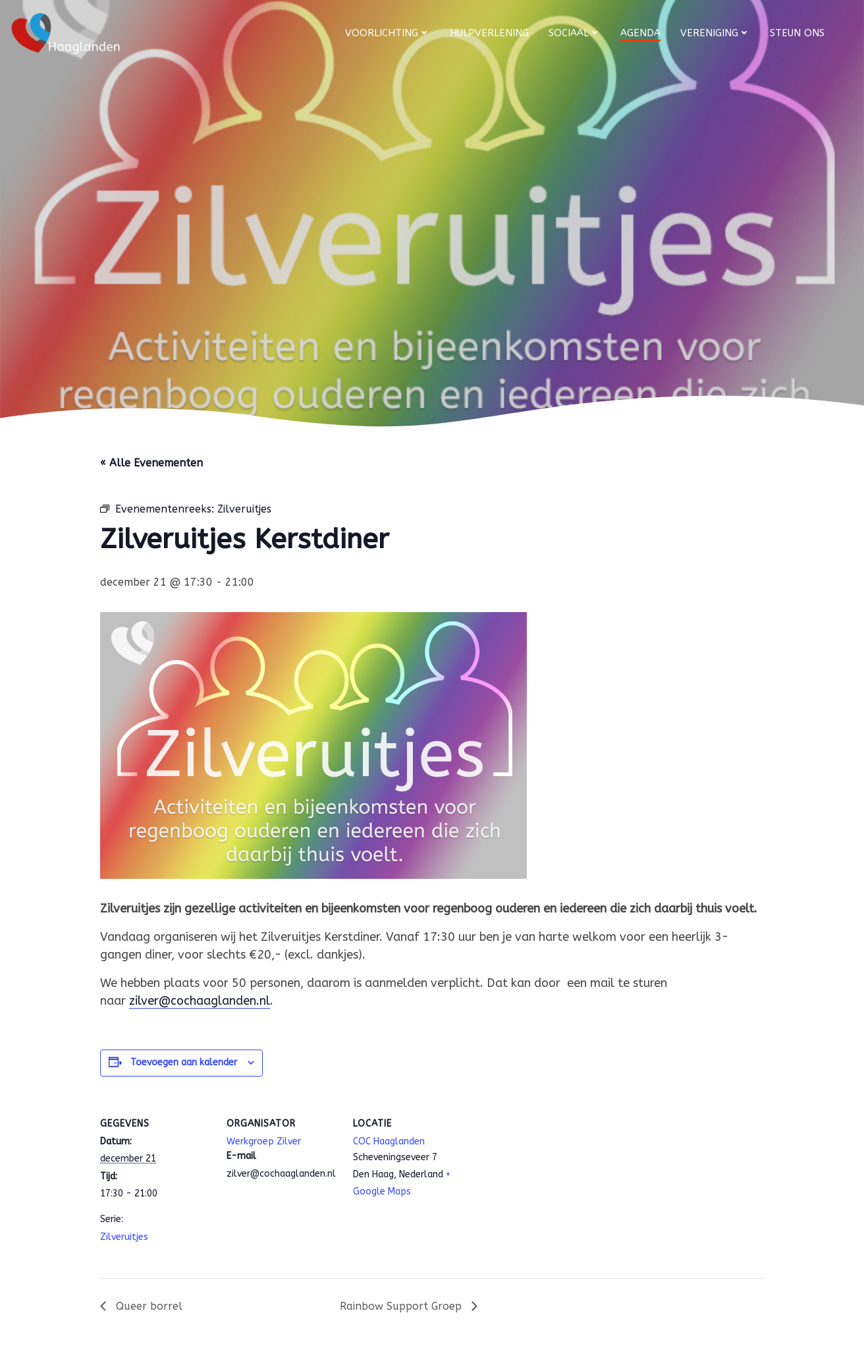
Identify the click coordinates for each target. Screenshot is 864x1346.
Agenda (640, 33)
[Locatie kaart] (548, 1188)
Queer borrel (147, 1306)
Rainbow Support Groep (402, 1306)
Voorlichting (387, 33)
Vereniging (715, 33)
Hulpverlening (489, 33)
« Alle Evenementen (151, 463)
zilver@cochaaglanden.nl (199, 1001)
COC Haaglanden (389, 1141)
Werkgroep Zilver (264, 1141)
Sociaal (575, 33)
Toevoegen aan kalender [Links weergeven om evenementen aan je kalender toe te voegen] (183, 1062)
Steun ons (797, 33)
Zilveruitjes (124, 1237)
